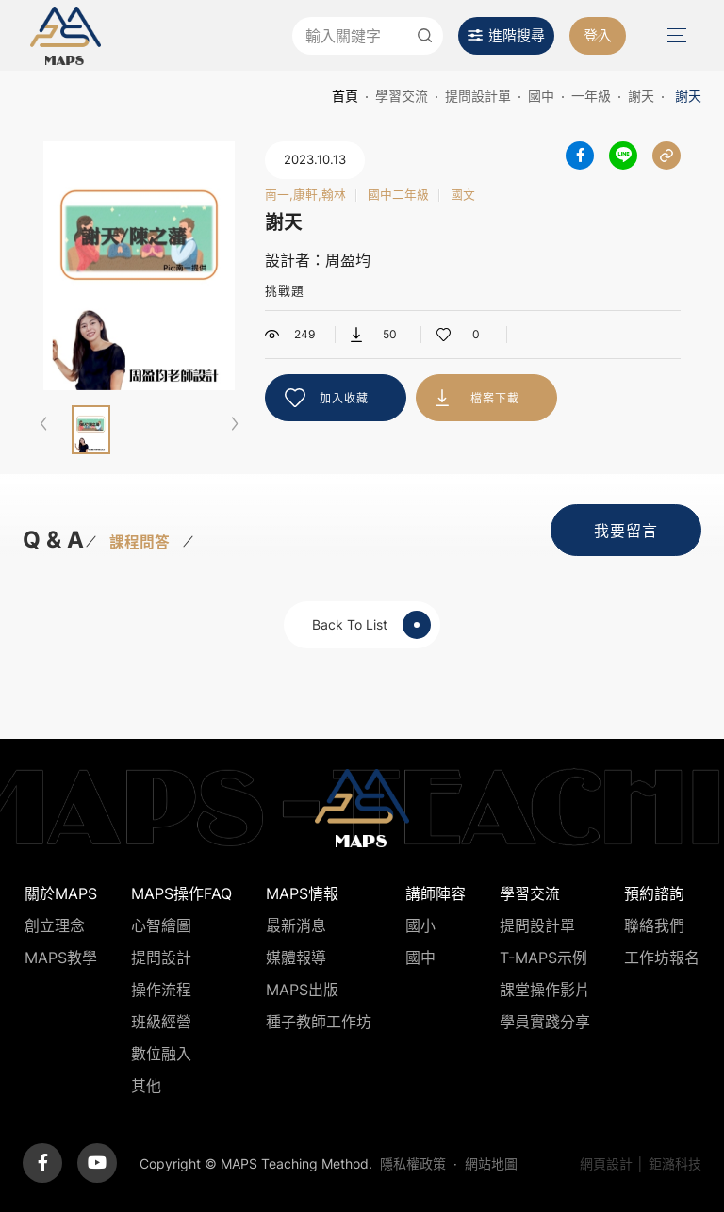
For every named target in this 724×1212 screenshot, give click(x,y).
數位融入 (161, 1053)
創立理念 (55, 925)
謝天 (641, 96)
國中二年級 (398, 195)
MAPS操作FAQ (181, 893)
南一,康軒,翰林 (305, 195)
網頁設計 (606, 1163)
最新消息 (296, 925)
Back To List (371, 625)
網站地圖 (491, 1163)
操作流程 (161, 989)
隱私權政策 (413, 1163)
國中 (541, 96)
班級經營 (161, 1021)
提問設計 (161, 957)
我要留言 (626, 530)
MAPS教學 (61, 957)
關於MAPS (61, 893)
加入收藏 (344, 398)
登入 (598, 35)
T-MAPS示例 (543, 957)
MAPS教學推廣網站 (65, 35)
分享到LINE (623, 155)
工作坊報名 (661, 957)
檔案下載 (494, 398)
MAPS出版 (302, 989)
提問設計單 (478, 96)
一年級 (591, 96)
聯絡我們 (654, 925)
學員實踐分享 (545, 1021)
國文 (463, 195)
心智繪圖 (161, 925)
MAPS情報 (302, 893)
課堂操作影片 (545, 989)
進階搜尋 (516, 35)
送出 (424, 36)
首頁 (345, 96)
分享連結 (666, 155)
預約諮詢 (654, 893)
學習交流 (401, 96)
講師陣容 (435, 893)
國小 (420, 925)
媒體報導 (296, 957)
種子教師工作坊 (318, 1021)
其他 (146, 1085)
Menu (675, 35)
